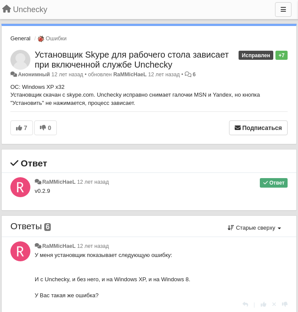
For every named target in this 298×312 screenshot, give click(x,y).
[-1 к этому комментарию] (285, 304)
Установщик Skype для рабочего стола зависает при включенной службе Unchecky (132, 59)
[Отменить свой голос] (274, 304)
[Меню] (283, 9)
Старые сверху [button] (254, 227)
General (20, 38)
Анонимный (34, 75)
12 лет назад (93, 182)
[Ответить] (245, 304)
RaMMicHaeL (130, 75)
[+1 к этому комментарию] (263, 304)
